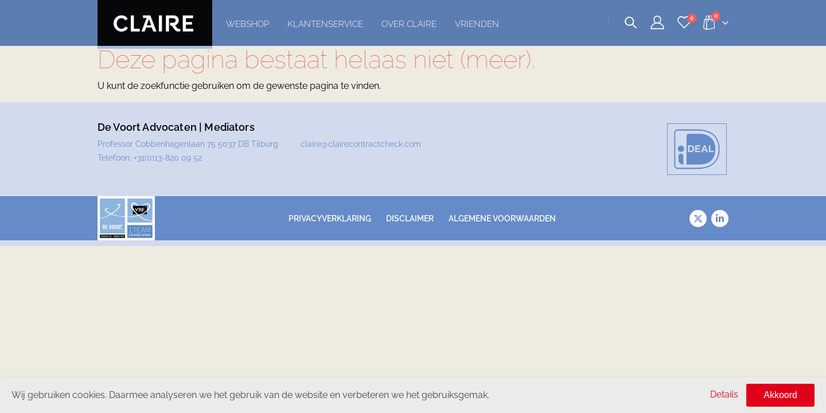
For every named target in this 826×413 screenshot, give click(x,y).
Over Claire (409, 24)
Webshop (247, 24)
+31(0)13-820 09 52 (168, 157)
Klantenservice (325, 24)
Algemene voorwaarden (502, 218)
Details (724, 394)
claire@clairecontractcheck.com (361, 144)
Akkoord (780, 395)
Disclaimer (410, 218)
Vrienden (477, 24)
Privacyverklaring (330, 218)
